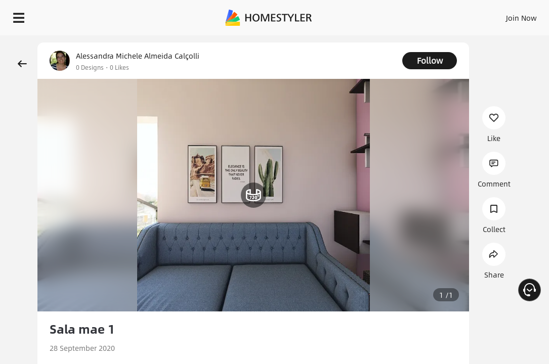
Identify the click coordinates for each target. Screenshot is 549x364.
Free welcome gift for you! (470, 40)
